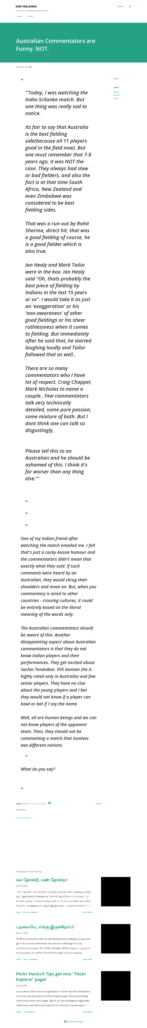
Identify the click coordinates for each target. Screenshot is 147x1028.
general (116, 92)
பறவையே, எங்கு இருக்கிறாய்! (45, 927)
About (29, 16)
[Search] (120, 6)
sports (116, 98)
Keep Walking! (26, 6)
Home (18, 16)
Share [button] (116, 79)
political (117, 95)
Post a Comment (23, 818)
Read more (87, 912)
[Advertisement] (55, 842)
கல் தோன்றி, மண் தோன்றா (41, 879)
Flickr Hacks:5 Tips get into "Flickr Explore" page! (51, 976)
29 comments (29, 1012)
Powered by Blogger (73, 1021)
